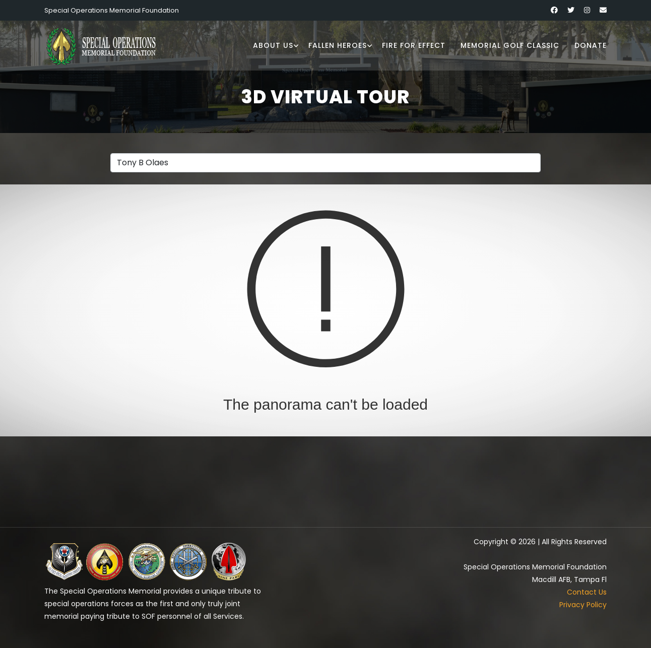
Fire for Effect (413, 45)
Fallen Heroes (337, 45)
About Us (273, 45)
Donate (590, 45)
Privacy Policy (583, 605)
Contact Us (587, 592)
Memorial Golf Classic (510, 45)
